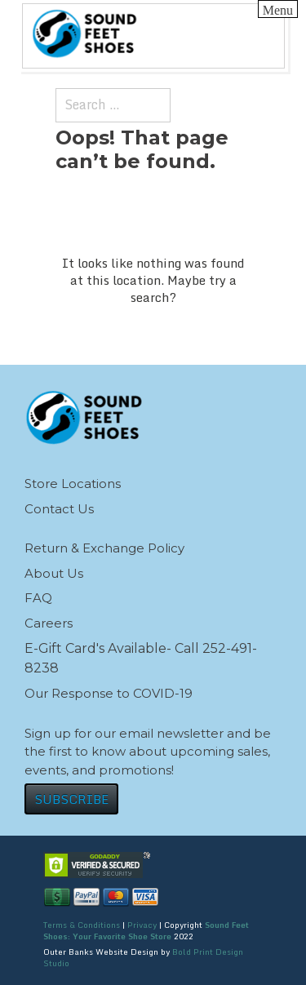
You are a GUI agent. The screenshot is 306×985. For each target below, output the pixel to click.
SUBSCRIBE (71, 799)
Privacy (142, 924)
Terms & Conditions (81, 924)
